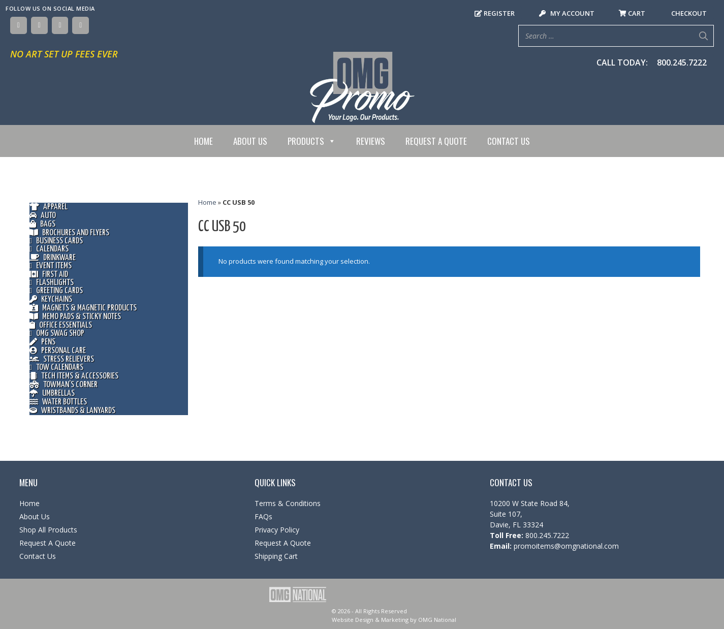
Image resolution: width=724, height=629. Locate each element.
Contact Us (508, 141)
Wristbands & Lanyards (72, 410)
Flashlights (51, 283)
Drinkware (52, 258)
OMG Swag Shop (56, 334)
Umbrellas (52, 393)
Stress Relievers (61, 359)
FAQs (263, 516)
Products (312, 141)
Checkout (688, 13)
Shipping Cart (276, 556)
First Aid (48, 274)
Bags (42, 224)
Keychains (50, 299)
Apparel (48, 207)
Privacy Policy (277, 529)
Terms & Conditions (288, 503)
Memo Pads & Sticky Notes (75, 316)
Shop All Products (48, 529)
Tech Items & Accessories (73, 376)
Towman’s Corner (63, 385)
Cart (632, 13)
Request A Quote (436, 141)
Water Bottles (58, 402)
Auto (42, 215)
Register (495, 13)
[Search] (703, 35)
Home (203, 141)
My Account (566, 13)
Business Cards (56, 241)
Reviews (370, 141)
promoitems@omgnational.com (565, 546)
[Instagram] (60, 25)
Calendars (49, 249)
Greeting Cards (56, 291)
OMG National (437, 619)
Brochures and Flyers (69, 233)
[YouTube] (80, 25)
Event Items (50, 266)
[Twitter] (39, 25)
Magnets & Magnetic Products (83, 308)
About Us (250, 141)
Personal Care (57, 351)
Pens (42, 342)
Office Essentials (60, 325)
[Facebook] (18, 25)
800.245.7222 (682, 62)
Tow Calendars (56, 368)
